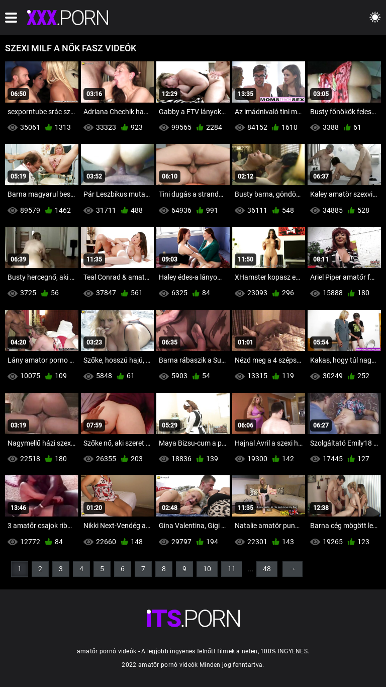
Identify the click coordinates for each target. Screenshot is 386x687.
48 (267, 569)
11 (232, 569)
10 (207, 569)
